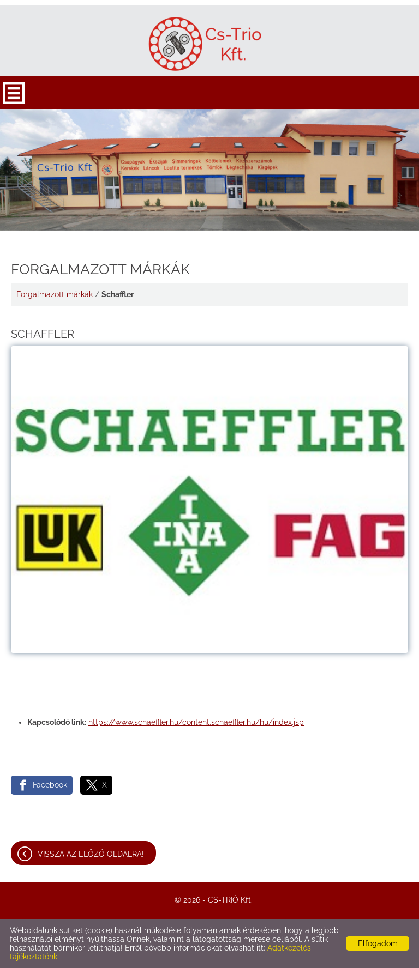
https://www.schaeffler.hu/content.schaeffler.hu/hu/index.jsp (196, 722)
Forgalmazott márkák (54, 294)
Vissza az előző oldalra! (91, 854)
